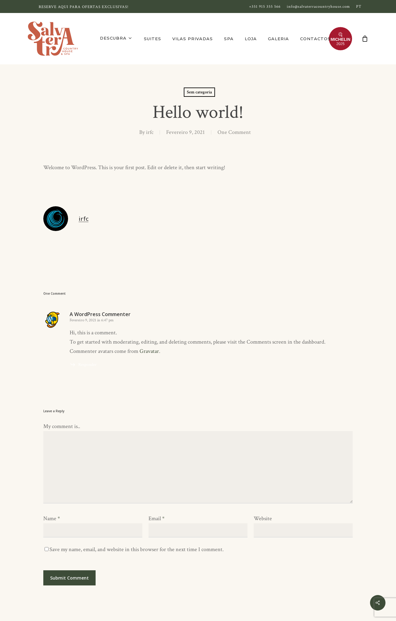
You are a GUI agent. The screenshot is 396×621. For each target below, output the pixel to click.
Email (156, 518)
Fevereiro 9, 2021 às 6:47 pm (92, 320)
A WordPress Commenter (100, 314)
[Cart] (364, 38)
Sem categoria (199, 92)
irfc (149, 132)
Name (51, 518)
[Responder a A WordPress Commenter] (83, 365)
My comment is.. (61, 426)
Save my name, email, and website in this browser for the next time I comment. (137, 549)
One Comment (234, 132)
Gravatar (149, 351)
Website (263, 518)
